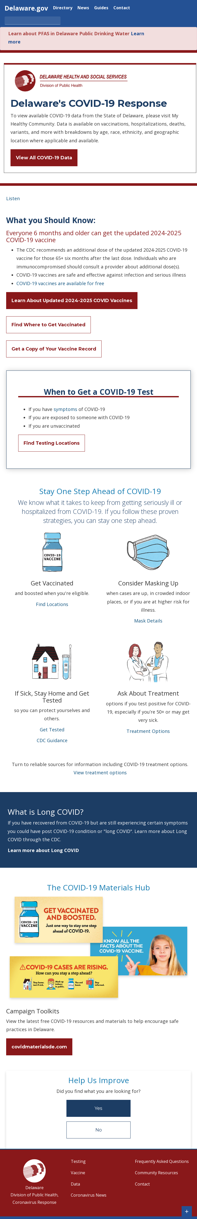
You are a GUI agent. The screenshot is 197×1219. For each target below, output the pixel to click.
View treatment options (100, 772)
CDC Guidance (52, 740)
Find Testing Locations (52, 443)
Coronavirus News (88, 1195)
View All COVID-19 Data (44, 158)
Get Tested (52, 729)
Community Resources (156, 1173)
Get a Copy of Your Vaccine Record (54, 349)
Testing (78, 1161)
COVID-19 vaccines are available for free (60, 283)
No (98, 1130)
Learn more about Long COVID (43, 850)
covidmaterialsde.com (39, 1047)
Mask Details (148, 621)
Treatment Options (148, 731)
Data (75, 1184)
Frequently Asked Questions (162, 1161)
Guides (101, 8)
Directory (62, 8)
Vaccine (78, 1173)
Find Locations (52, 604)
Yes (98, 1108)
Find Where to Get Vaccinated (48, 325)
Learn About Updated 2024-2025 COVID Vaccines (72, 300)
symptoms (65, 409)
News (83, 8)
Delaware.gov (26, 8)
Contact (121, 8)
